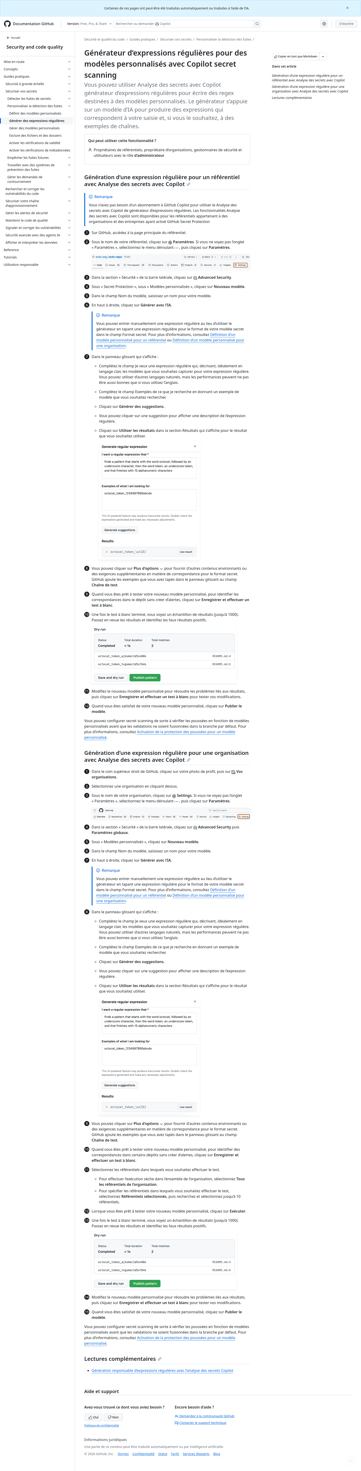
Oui (94, 1417)
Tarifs (175, 1454)
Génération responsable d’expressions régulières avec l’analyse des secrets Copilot (162, 1370)
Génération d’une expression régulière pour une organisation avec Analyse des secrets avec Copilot (166, 756)
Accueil (13, 38)
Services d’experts (196, 1454)
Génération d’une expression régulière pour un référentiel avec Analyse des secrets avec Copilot (162, 180)
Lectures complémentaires (122, 1358)
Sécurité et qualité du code (104, 39)
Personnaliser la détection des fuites (223, 39)
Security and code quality (34, 47)
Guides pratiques (142, 39)
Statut (162, 1454)
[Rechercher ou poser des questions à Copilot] (187, 23)
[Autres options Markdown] (323, 56)
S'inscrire (346, 23)
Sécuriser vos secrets (176, 39)
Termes (123, 1454)
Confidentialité (143, 1454)
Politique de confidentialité (101, 1425)
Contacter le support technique (200, 1423)
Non (113, 1417)
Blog (216, 1454)
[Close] (348, 7)
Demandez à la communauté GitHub (204, 1416)
